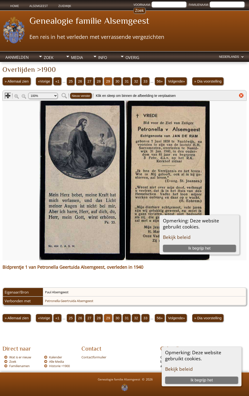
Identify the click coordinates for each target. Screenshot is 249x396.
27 (89, 81)
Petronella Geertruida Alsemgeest (69, 301)
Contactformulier (93, 357)
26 (80, 81)
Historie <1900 (59, 366)
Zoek (48, 57)
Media (77, 57)
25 (71, 81)
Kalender (55, 357)
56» (160, 81)
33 (145, 81)
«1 (57, 81)
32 (136, 81)
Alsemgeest (38, 6)
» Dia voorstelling (208, 81)
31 (127, 81)
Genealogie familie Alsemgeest (89, 21)
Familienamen (19, 366)
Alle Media (56, 361)
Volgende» (176, 81)
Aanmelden (17, 57)
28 (99, 81)
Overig (132, 57)
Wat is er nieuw (20, 357)
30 (117, 81)
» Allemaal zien (17, 81)
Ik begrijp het (201, 380)
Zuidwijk (64, 6)
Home (14, 6)
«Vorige (44, 81)
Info (102, 57)
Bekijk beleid (179, 369)
